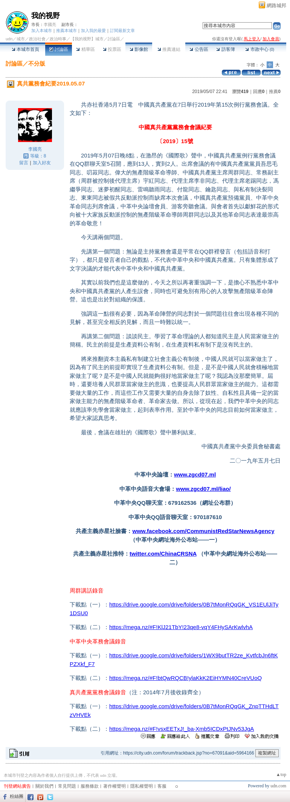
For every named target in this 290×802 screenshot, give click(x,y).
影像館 (139, 49)
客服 (161, 786)
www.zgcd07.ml (195, 474)
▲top (281, 774)
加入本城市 (41, 30)
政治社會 (37, 39)
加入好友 (42, 162)
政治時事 (58, 39)
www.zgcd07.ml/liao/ (203, 489)
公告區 (198, 49)
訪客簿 (225, 49)
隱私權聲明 (141, 786)
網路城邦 (276, 5)
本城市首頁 (25, 49)
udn (9, 39)
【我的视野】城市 (87, 39)
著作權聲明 (114, 786)
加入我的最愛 (93, 30)
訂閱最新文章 (122, 30)
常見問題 (67, 786)
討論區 (58, 49)
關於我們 (44, 786)
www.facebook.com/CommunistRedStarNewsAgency (203, 531)
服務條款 (90, 786)
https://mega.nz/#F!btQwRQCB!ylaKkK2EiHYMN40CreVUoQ (185, 678)
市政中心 (259, 49)
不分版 (36, 63)
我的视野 (45, 16)
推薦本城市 (66, 30)
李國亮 (50, 24)
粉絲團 (16, 796)
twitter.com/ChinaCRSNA (163, 553)
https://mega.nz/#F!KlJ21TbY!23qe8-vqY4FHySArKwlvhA (181, 627)
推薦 (275, 91)
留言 (23, 162)
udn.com (278, 785)
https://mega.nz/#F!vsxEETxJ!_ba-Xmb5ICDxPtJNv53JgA (181, 729)
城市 (21, 39)
